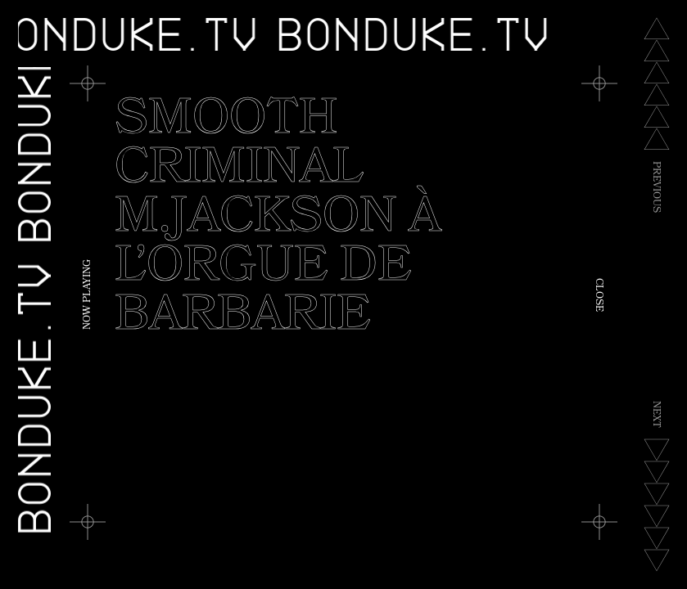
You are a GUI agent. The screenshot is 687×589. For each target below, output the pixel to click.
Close (598, 295)
